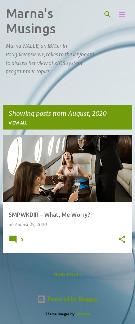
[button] (122, 240)
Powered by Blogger (67, 298)
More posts (68, 274)
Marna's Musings (31, 21)
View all (18, 123)
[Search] (107, 14)
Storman (83, 313)
